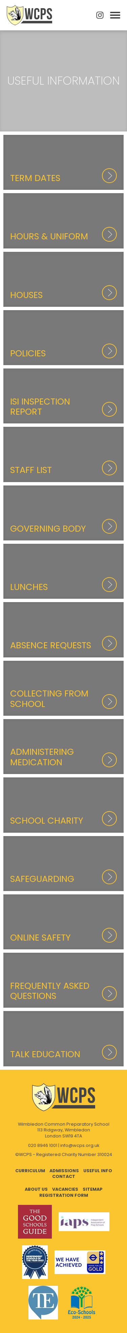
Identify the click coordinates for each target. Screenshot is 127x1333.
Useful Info (97, 1171)
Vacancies (65, 1189)
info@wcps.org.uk (79, 1145)
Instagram (100, 15)
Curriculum (30, 1171)
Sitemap (93, 1189)
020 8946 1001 (42, 1145)
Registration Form (63, 1195)
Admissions (64, 1171)
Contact (63, 1176)
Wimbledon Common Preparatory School (29, 15)
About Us (36, 1189)
